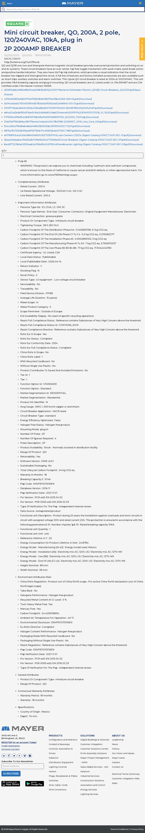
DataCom (53, 758)
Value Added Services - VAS (94, 767)
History (116, 749)
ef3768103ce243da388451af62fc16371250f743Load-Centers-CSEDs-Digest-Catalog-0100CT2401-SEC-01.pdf (72, 135)
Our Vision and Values (123, 753)
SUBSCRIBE (11, 773)
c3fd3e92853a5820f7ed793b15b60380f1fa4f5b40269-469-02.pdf (48, 99)
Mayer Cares (118, 758)
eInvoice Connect (10, 749)
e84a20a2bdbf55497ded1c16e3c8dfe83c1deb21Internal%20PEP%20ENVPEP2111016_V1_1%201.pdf (66, 112)
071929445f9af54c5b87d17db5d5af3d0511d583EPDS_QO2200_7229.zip (51, 117)
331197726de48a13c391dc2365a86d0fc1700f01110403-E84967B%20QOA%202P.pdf (58, 108)
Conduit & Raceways (59, 744)
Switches (53, 780)
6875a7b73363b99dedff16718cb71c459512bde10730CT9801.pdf (47, 130)
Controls (62, 767)
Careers (116, 762)
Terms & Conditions (119, 829)
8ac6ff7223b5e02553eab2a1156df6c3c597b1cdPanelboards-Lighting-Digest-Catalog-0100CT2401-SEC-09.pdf (73, 144)
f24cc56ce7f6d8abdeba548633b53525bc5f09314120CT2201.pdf (47, 126)
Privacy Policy (137, 829)
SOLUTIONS (87, 735)
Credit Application (10, 746)
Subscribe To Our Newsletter (17, 761)
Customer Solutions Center (94, 749)
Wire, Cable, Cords (58, 785)
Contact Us (117, 767)
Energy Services (88, 789)
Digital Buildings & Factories (94, 739)
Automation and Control (92, 785)
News (115, 744)
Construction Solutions (92, 780)
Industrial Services (89, 776)
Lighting (53, 767)
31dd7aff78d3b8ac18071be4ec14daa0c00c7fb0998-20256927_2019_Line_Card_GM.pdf (60, 121)
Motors (52, 771)
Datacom (85, 771)
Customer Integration (91, 744)
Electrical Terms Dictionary (126, 774)
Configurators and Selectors (63, 739)
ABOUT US (118, 735)
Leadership (118, 739)
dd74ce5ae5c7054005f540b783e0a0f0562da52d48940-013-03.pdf (49, 103)
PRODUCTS (55, 735)
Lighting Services (89, 794)
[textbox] (72, 9)
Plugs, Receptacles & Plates (63, 776)
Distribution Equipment (61, 762)
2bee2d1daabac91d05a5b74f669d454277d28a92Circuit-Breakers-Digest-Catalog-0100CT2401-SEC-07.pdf (71, 139)
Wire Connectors (57, 789)
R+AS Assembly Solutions (93, 753)
